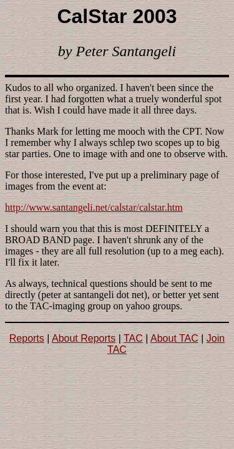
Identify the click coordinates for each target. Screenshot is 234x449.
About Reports (83, 338)
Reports (26, 338)
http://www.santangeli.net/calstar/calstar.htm (94, 207)
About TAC (174, 338)
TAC (133, 338)
